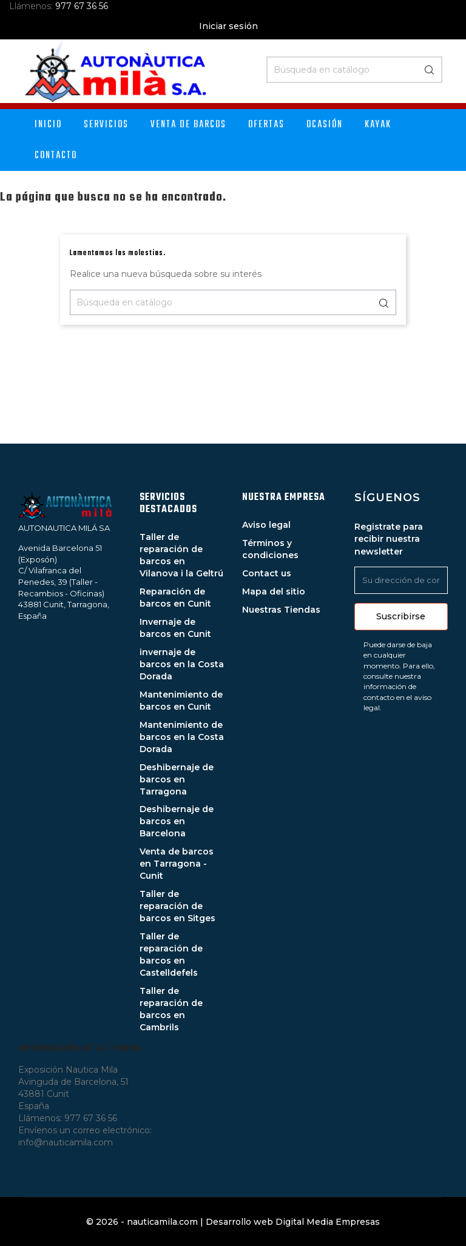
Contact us (266, 573)
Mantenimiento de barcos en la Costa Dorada (182, 737)
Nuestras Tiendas (281, 609)
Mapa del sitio (273, 591)
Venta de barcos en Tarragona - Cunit (177, 863)
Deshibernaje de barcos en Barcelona (177, 821)
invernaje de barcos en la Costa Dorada (182, 664)
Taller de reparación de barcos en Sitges (177, 906)
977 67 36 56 (81, 6)
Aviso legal (266, 524)
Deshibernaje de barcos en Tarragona (177, 779)
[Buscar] (354, 69)
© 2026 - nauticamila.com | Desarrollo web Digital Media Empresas (233, 1221)
